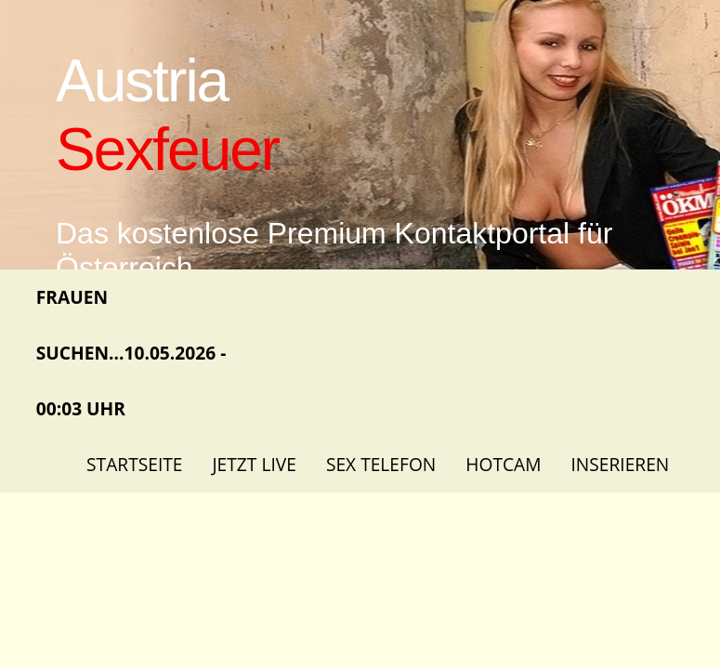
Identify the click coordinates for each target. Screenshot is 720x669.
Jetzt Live (253, 464)
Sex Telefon (381, 464)
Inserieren (619, 464)
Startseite (134, 464)
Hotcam (503, 464)
